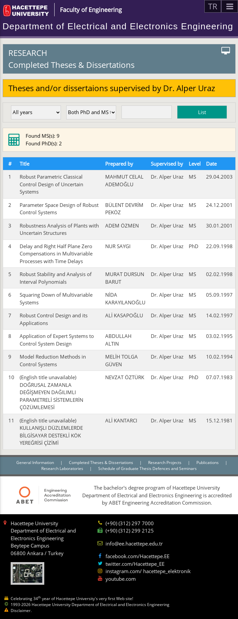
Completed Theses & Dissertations (101, 462)
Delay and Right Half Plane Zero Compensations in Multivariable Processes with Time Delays (56, 253)
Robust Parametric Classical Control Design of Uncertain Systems (51, 184)
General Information (35, 462)
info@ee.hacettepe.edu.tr (134, 543)
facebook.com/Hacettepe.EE (137, 556)
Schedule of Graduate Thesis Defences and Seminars (147, 468)
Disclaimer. (21, 610)
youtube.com (121, 578)
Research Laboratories (62, 468)
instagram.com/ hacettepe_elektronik (148, 571)
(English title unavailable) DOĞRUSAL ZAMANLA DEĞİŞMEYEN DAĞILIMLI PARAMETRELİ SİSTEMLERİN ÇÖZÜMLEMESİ (51, 392)
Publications (208, 462)
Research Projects (165, 462)
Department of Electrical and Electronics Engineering (118, 26)
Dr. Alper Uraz (167, 176)
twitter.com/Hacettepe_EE (135, 563)
